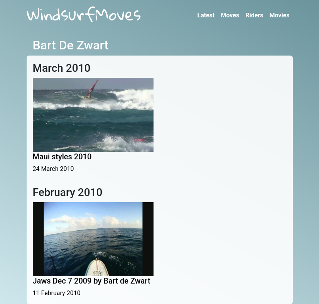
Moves (230, 15)
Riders (254, 15)
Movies (279, 15)
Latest (205, 15)
